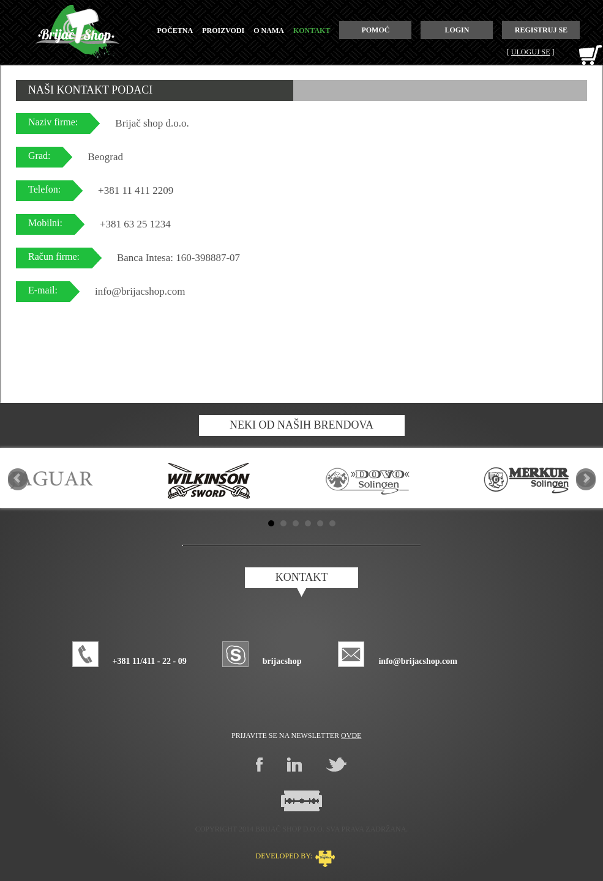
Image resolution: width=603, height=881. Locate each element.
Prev (18, 478)
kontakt (311, 30)
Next (586, 478)
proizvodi (223, 30)
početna (175, 30)
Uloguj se (530, 52)
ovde (351, 735)
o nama (268, 30)
